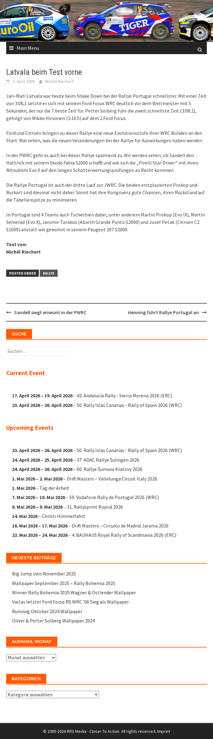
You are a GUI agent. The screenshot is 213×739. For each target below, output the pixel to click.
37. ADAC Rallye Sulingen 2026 (108, 460)
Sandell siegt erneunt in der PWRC (50, 312)
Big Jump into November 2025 (44, 573)
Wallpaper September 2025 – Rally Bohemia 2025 (63, 583)
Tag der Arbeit (54, 488)
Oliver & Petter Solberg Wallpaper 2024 (53, 620)
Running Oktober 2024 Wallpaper (47, 611)
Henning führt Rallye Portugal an (163, 312)
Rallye (49, 273)
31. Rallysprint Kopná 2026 (95, 507)
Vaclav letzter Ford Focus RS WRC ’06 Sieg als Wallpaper (70, 602)
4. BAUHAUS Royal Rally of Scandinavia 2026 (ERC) (124, 535)
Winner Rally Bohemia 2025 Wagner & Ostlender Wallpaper (74, 592)
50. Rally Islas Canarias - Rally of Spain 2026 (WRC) (129, 405)
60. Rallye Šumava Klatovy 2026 (109, 469)
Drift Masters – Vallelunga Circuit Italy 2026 (112, 479)
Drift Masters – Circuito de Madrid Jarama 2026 (120, 525)
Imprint (163, 731)
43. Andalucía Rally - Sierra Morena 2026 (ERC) (124, 395)
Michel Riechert (59, 81)
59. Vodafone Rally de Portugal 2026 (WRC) (114, 497)
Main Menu (28, 48)
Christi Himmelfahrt (63, 516)
